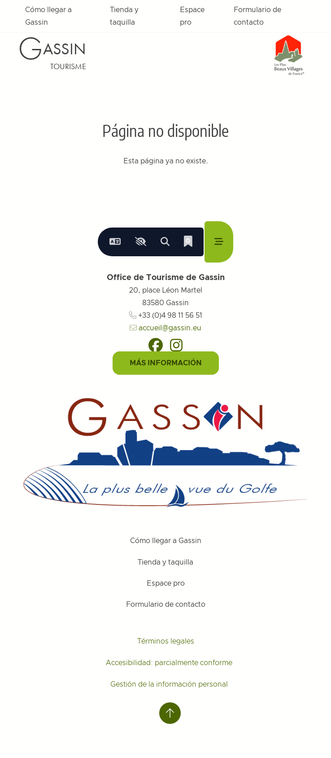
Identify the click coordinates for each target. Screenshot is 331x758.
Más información (166, 363)
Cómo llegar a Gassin (48, 16)
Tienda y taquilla (124, 16)
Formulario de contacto (257, 16)
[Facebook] (155, 345)
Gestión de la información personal (169, 684)
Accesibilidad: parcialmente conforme (169, 662)
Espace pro (192, 16)
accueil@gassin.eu (165, 328)
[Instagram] (176, 345)
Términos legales (165, 641)
